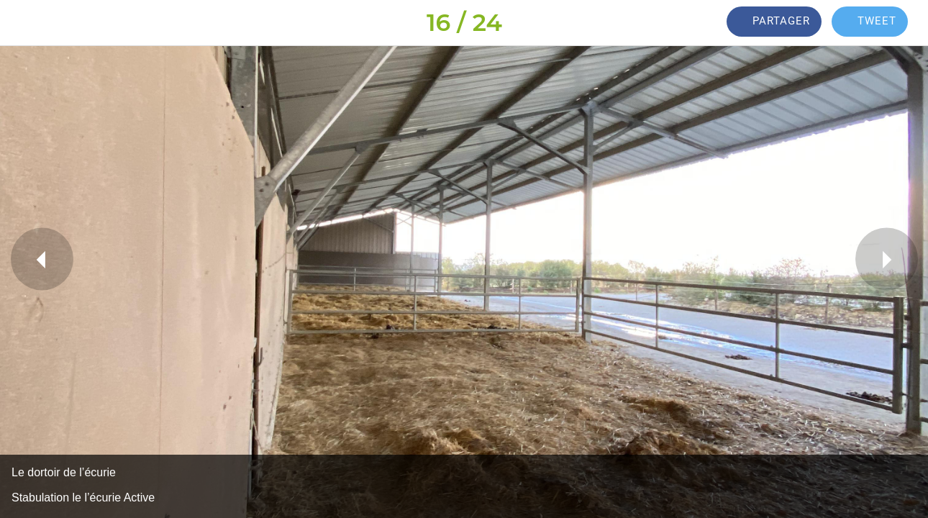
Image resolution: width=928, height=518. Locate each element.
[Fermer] (23, 23)
